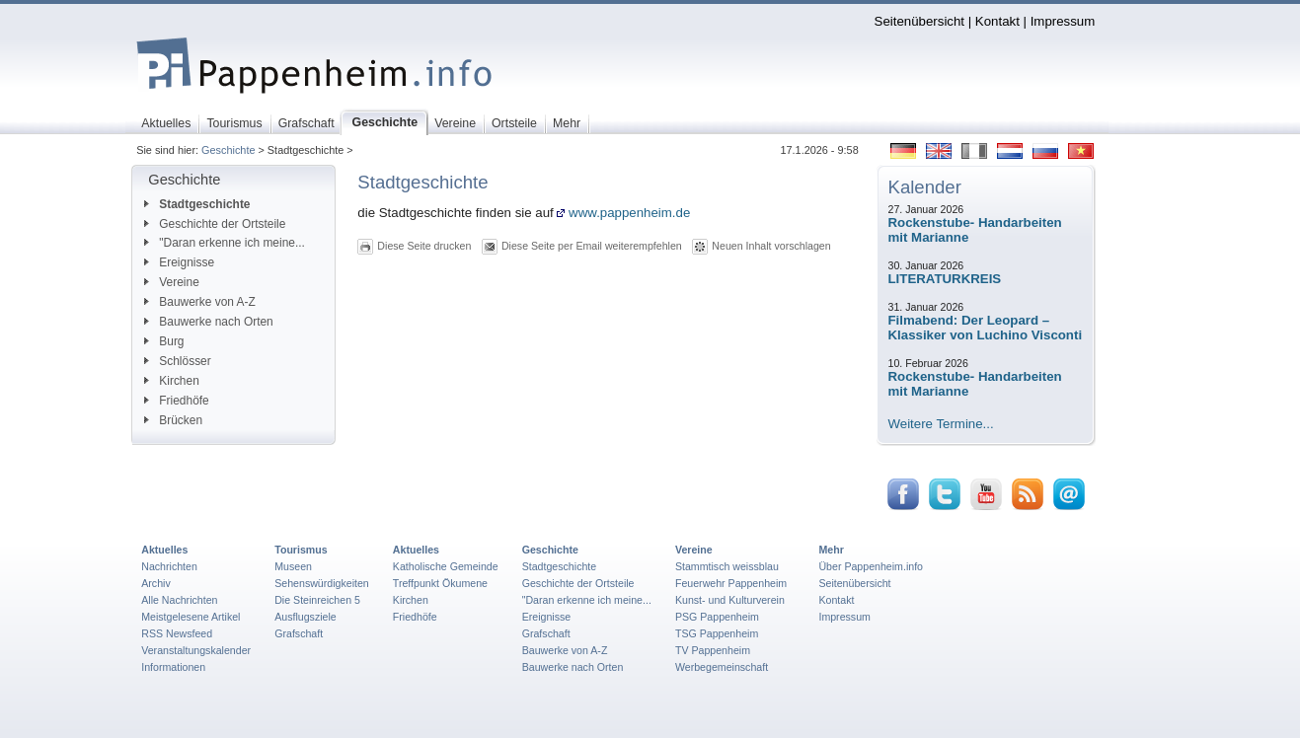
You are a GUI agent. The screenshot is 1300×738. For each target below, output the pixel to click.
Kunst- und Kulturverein (730, 600)
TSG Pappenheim (716, 633)
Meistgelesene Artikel (190, 617)
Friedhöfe (176, 400)
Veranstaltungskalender (196, 650)
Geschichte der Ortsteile (214, 224)
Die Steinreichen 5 (317, 600)
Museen (293, 566)
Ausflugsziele (305, 617)
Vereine (171, 282)
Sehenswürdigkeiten (321, 583)
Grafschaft (298, 633)
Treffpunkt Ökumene (440, 583)
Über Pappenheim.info (870, 566)
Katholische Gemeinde (445, 566)
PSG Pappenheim (717, 617)
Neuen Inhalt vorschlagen (771, 246)
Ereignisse (179, 262)
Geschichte (228, 150)
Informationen (173, 667)
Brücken (173, 420)
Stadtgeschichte (197, 204)
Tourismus (300, 549)
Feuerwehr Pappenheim (731, 583)
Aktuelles (164, 549)
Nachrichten (169, 566)
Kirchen (171, 381)
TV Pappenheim (712, 650)
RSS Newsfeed (176, 633)
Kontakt (997, 21)
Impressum (1063, 21)
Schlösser (177, 361)
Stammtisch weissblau (727, 566)
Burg (164, 341)
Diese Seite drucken (424, 246)
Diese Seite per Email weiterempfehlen (591, 246)
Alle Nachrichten (179, 600)
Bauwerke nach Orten (208, 322)
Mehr (830, 549)
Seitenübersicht (919, 21)
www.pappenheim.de (623, 212)
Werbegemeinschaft (721, 667)
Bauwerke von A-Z (200, 302)
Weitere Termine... (941, 423)
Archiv (155, 583)
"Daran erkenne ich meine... (224, 243)
